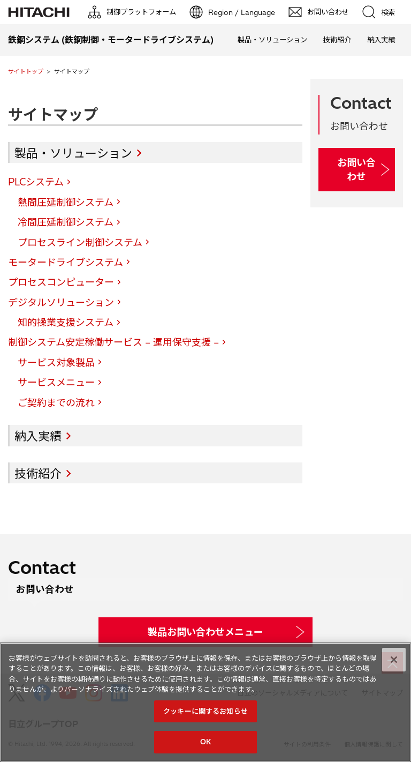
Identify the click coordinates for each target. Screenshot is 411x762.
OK (205, 741)
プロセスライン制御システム (80, 242)
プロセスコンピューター (61, 282)
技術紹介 (337, 39)
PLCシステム (36, 182)
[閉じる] (394, 659)
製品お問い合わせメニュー (205, 632)
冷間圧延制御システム (65, 222)
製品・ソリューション (272, 39)
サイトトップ (25, 71)
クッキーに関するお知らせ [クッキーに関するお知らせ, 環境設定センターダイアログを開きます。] (205, 711)
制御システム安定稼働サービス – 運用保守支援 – (113, 342)
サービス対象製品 (56, 362)
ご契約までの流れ (56, 403)
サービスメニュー (56, 382)
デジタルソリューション (61, 302)
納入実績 (381, 39)
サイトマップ (53, 114)
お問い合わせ (356, 169)
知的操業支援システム (65, 322)
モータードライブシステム (65, 262)
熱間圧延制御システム (65, 202)
